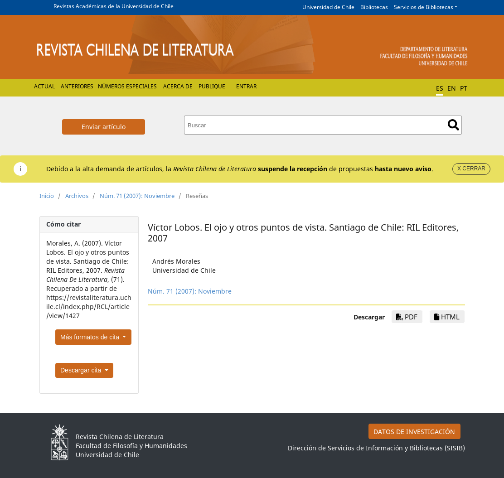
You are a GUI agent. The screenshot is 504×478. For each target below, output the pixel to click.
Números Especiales (127, 86)
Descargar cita (81, 370)
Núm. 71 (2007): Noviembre (137, 196)
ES (439, 88)
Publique (212, 86)
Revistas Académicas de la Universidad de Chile (113, 6)
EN (451, 88)
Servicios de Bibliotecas (423, 7)
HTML (447, 316)
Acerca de (178, 86)
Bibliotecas (374, 7)
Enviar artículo (104, 126)
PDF (406, 316)
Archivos (76, 196)
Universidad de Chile (328, 7)
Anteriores (77, 86)
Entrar (246, 86)
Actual (44, 86)
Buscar (453, 124)
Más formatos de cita (90, 337)
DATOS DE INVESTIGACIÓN (414, 431)
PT (463, 88)
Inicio (46, 196)
